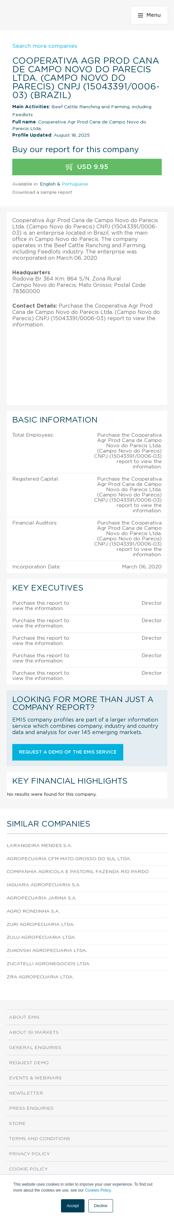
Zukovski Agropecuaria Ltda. (47, 950)
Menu (149, 15)
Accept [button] (73, 1206)
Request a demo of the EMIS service (68, 752)
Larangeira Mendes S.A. (39, 845)
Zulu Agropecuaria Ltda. (41, 937)
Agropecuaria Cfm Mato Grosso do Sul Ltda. (69, 859)
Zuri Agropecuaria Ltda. (41, 924)
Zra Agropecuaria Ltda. (40, 977)
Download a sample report (42, 192)
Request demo (29, 1063)
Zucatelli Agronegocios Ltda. (48, 964)
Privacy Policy (29, 1154)
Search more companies (44, 46)
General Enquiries (35, 1047)
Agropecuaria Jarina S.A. (42, 898)
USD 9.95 (87, 167)
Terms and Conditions (39, 1138)
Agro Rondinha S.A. (33, 911)
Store (17, 1123)
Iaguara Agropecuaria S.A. (44, 885)
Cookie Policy (28, 1169)
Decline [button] (100, 1206)
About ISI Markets (34, 1032)
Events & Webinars (35, 1078)
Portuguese (75, 184)
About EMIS (24, 1017)
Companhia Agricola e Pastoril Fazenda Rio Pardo (78, 871)
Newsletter (26, 1093)
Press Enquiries (31, 1108)
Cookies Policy (98, 1190)
